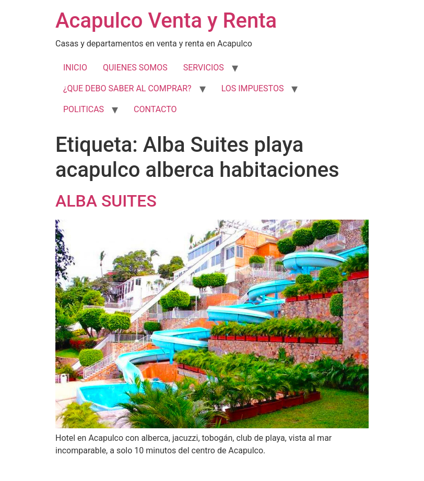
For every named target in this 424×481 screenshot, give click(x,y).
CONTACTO (155, 109)
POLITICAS (83, 109)
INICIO (75, 68)
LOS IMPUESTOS (252, 88)
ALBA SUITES (106, 201)
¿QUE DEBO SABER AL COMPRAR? (127, 88)
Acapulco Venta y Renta (166, 20)
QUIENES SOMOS (135, 68)
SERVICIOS (203, 68)
